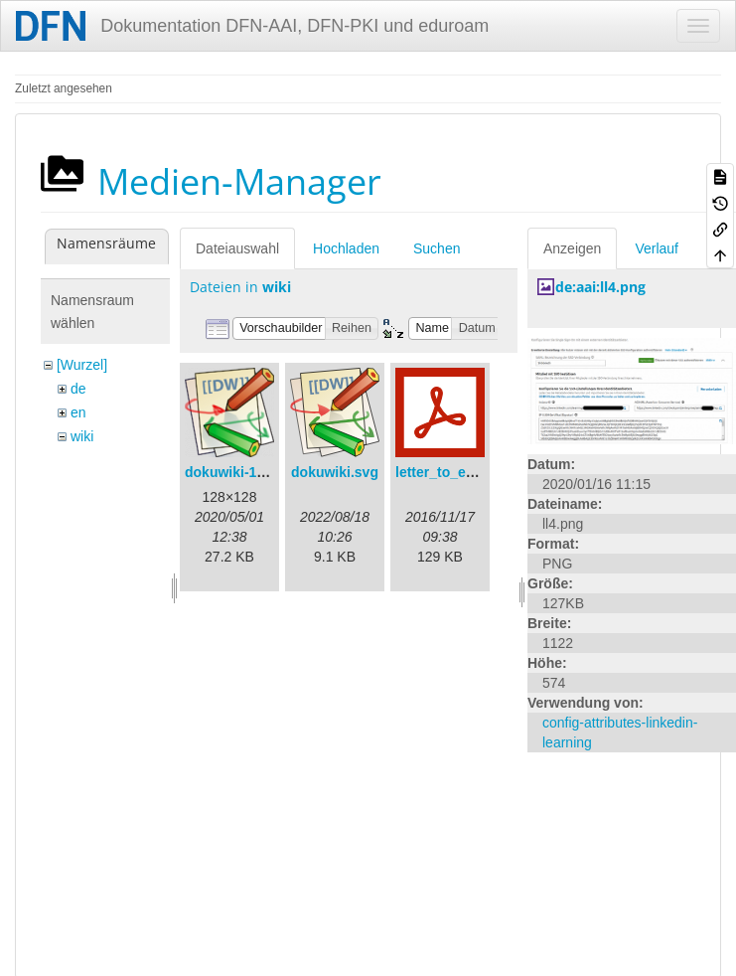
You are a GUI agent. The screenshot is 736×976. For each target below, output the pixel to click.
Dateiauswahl (237, 248)
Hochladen (346, 248)
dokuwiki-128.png (243, 472)
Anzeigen (572, 248)
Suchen (436, 248)
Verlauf (656, 248)
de (78, 389)
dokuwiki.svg (334, 472)
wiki (82, 436)
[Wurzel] (82, 365)
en (78, 412)
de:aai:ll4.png (600, 286)
